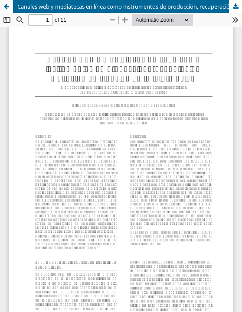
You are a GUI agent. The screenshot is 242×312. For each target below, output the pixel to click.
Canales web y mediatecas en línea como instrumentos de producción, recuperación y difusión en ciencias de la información (129, 6)
